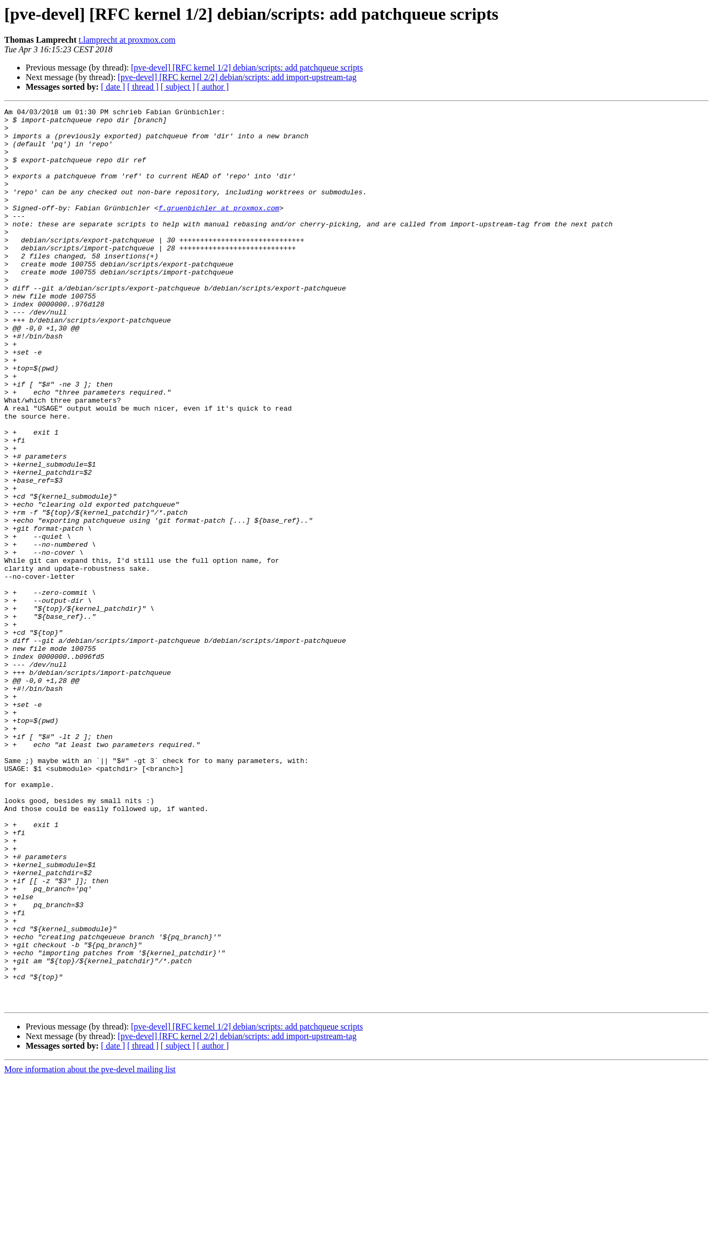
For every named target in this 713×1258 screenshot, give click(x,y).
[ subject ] (178, 86)
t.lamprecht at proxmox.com (127, 39)
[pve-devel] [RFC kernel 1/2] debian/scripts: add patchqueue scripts (247, 67)
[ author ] (213, 86)
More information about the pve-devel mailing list (90, 1248)
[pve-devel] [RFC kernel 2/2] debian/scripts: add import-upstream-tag (236, 77)
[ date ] (113, 86)
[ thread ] (143, 86)
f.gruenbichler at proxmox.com (219, 228)
